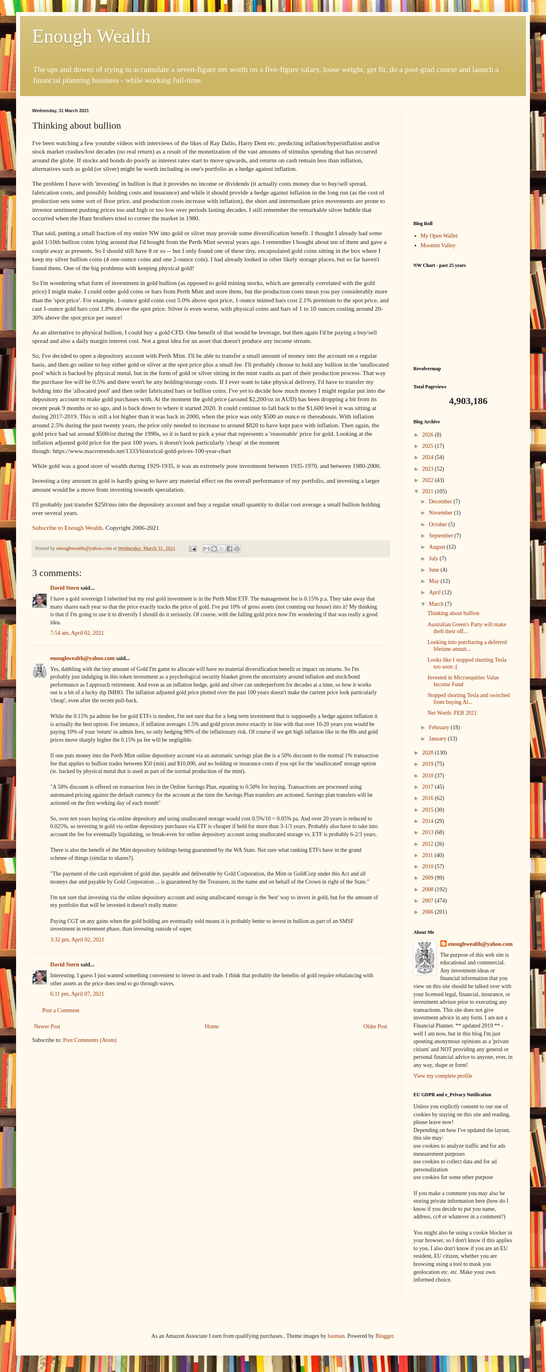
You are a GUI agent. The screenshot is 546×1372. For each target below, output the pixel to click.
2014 (428, 821)
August (437, 547)
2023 (428, 469)
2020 (428, 753)
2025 (428, 446)
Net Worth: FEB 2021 (452, 713)
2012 (428, 844)
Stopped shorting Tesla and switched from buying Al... (468, 698)
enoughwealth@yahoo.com (82, 658)
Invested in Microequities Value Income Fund (463, 681)
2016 (428, 798)
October (438, 524)
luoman (336, 1336)
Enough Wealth (91, 36)
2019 (428, 764)
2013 (428, 832)
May (434, 581)
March (437, 604)
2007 (428, 901)
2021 (428, 491)
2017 (428, 787)
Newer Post (47, 1026)
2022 (428, 480)
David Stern (64, 588)
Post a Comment (61, 1010)
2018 (428, 776)
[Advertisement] (463, 158)
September (441, 536)
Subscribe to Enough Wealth (67, 527)
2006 (428, 912)
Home (212, 1026)
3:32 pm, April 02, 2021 (77, 940)
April (435, 592)
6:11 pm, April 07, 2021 (77, 994)
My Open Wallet (439, 236)
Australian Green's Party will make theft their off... (466, 627)
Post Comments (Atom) (90, 1040)
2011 (428, 855)
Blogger (384, 1336)
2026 (428, 435)
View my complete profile (442, 1076)
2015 (428, 810)
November (441, 513)
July (434, 559)
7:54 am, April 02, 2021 (77, 633)
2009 (428, 878)
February (439, 727)
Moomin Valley (438, 245)
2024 (428, 457)
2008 (428, 889)
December (441, 501)
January (438, 739)
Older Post (376, 1026)
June (434, 570)
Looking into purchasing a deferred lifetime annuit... (467, 645)
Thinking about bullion (453, 613)
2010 (428, 866)
